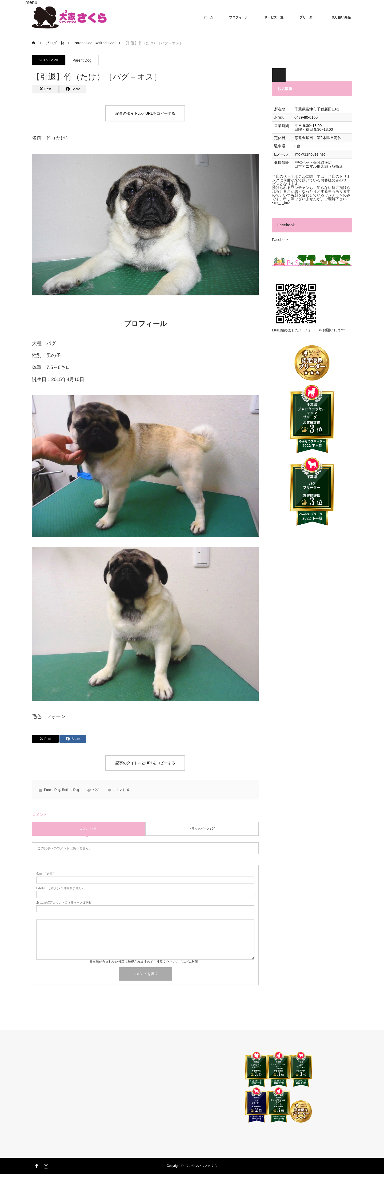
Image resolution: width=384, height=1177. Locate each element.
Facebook (286, 225)
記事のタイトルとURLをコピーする (145, 113)
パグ (96, 790)
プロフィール (238, 17)
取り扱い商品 (341, 17)
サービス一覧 (273, 17)
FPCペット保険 (307, 162)
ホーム (208, 17)
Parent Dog (82, 60)
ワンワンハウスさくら (201, 1166)
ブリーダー (307, 17)
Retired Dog (70, 790)
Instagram (45, 1165)
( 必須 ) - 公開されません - (59, 888)
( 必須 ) (45, 873)
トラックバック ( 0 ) (202, 828)
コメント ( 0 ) (89, 828)
